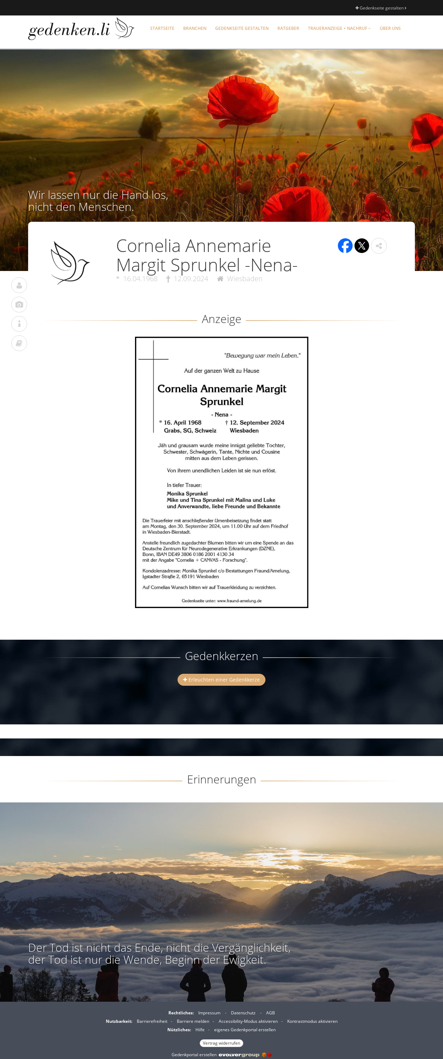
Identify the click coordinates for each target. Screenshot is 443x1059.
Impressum (209, 1013)
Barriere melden (193, 1021)
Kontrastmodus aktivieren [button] (312, 1021)
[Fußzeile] (221, 1027)
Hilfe (200, 1030)
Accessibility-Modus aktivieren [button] (248, 1021)
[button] (379, 246)
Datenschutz (243, 1013)
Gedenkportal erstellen (221, 1055)
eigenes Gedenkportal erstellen (245, 1030)
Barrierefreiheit (152, 1021)
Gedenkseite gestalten (380, 8)
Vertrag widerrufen (221, 1043)
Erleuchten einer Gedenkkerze (221, 679)
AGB (270, 1013)
